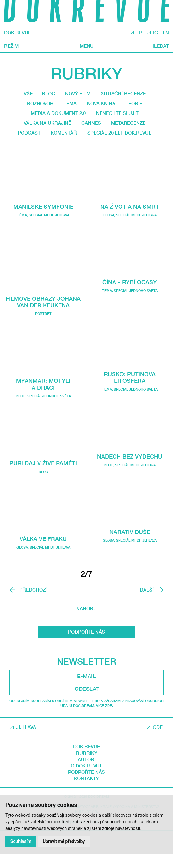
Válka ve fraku (43, 561)
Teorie (139, 105)
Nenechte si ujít (121, 116)
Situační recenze (127, 94)
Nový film (76, 94)
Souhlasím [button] (21, 841)
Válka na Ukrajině (43, 126)
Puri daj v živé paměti (43, 486)
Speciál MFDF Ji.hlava (49, 231)
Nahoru (86, 631)
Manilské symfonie (43, 222)
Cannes (91, 126)
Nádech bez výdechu (130, 471)
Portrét (43, 336)
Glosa (22, 570)
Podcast (64, 137)
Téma (68, 105)
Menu (87, 46)
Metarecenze (132, 126)
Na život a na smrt (129, 222)
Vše (21, 94)
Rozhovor (35, 105)
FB (137, 33)
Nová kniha (102, 105)
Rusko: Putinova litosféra (129, 393)
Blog (44, 94)
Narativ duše (129, 547)
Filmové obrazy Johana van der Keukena (43, 320)
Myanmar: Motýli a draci (43, 407)
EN (165, 33)
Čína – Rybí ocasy (130, 297)
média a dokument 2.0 (55, 116)
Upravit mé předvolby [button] (65, 841)
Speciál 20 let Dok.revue (84, 148)
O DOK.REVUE (86, 789)
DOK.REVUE (19, 33)
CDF (158, 750)
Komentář (102, 137)
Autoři (87, 782)
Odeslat (87, 712)
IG (154, 33)
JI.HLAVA (26, 750)
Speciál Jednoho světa (49, 419)
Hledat (159, 46)
